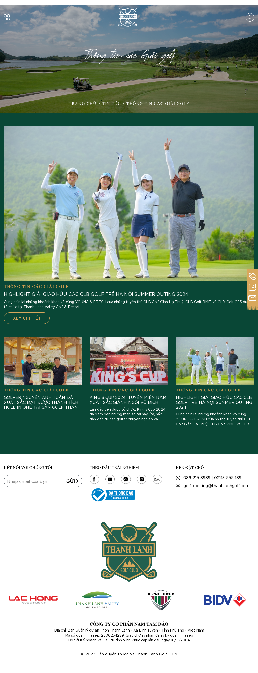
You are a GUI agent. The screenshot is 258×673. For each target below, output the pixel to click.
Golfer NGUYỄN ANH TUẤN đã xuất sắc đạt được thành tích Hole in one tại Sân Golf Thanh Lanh (42, 402)
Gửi (72, 481)
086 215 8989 (196, 477)
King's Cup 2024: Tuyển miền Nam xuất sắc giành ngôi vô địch (128, 399)
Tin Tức (111, 103)
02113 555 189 (227, 477)
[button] (12, 225)
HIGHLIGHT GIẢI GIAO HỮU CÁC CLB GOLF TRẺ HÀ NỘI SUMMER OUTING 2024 (96, 294)
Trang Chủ (82, 103)
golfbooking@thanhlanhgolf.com (216, 485)
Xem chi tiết (27, 317)
